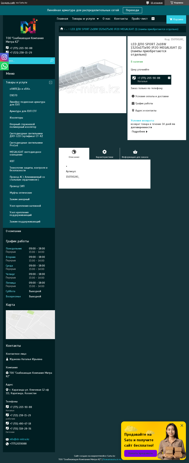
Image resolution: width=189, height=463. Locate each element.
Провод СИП (17, 186)
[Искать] (51, 60)
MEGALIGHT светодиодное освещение (25, 153)
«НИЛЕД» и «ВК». (20, 88)
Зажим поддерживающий (25, 221)
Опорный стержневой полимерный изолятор (23, 126)
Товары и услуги (83, 19)
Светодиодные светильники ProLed (26, 144)
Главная (62, 19)
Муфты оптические (21, 192)
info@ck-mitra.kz (19, 439)
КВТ (12, 161)
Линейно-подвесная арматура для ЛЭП (27, 103)
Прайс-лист (140, 19)
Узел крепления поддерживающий (21, 214)
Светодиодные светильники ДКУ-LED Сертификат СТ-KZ (26, 135)
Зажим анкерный (20, 199)
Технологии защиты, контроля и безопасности (28, 169)
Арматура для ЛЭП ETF (23, 111)
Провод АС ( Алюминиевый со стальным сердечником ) (27, 178)
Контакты (121, 19)
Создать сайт (8, 2)
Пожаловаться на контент (117, 459)
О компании (13, 231)
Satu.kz (111, 456)
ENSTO (13, 95)
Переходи (132, 10)
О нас (106, 19)
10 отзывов (157, 2)
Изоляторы (16, 117)
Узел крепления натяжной (25, 205)
